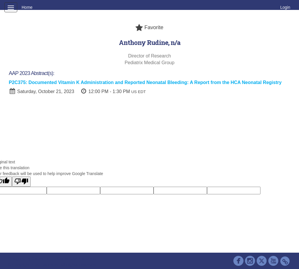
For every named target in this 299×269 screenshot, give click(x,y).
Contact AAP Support (76, 258)
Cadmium (40, 258)
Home (27, 7)
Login (285, 7)
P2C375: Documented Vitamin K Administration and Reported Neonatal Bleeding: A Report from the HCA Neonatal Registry (145, 82)
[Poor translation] (21, 182)
